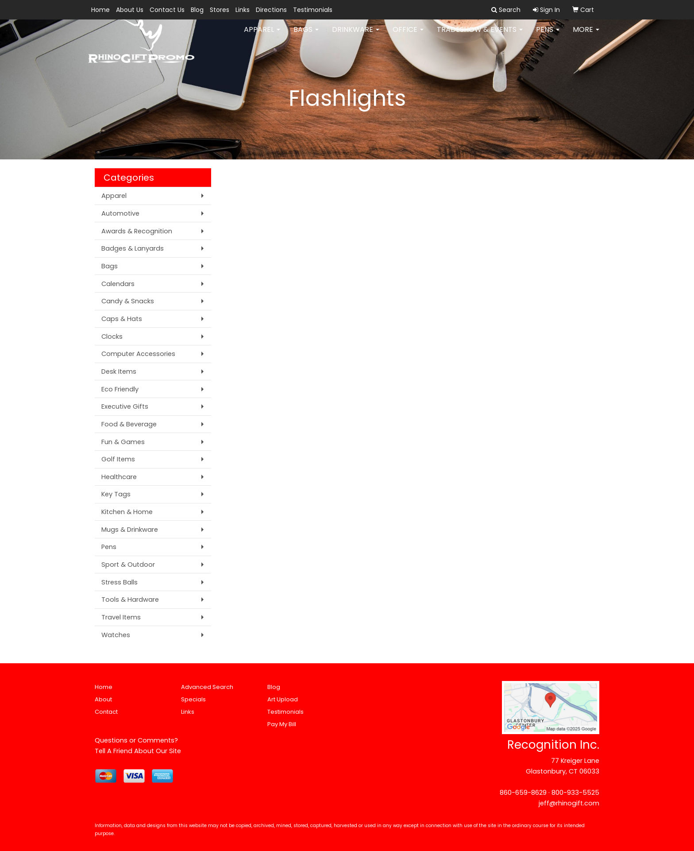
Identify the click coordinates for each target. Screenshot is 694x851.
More (586, 35)
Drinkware (355, 35)
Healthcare (119, 476)
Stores (219, 9)
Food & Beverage (129, 424)
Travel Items (121, 617)
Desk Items (118, 371)
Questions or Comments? (136, 740)
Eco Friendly (120, 389)
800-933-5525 (575, 792)
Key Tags (116, 494)
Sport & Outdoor (128, 564)
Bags (306, 35)
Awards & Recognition (136, 231)
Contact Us (167, 9)
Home (100, 9)
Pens (547, 35)
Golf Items (118, 459)
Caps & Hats (121, 318)
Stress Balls (119, 582)
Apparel (262, 35)
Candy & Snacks (127, 301)
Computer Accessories (138, 353)
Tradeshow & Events (480, 35)
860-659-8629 (523, 792)
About (103, 699)
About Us (129, 9)
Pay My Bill (281, 724)
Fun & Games (123, 441)
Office (408, 35)
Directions (271, 9)
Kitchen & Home (127, 511)
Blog (197, 9)
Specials (193, 699)
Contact (106, 712)
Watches (115, 635)
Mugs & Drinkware (129, 529)
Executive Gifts (124, 406)
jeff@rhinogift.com (569, 803)
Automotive (120, 213)
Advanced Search (207, 687)
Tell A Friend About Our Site (138, 751)
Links (242, 9)
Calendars (118, 283)
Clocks (112, 336)
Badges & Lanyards (132, 248)
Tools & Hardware (130, 599)
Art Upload (282, 699)
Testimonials (312, 9)
